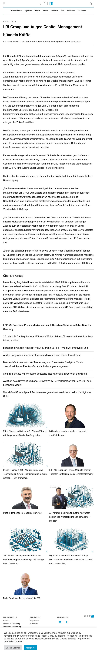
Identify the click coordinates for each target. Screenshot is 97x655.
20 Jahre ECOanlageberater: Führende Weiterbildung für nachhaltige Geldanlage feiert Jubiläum (23, 559)
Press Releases (10, 41)
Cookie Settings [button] (13, 648)
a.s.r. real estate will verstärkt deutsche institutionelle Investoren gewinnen (45, 373)
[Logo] (46, 4)
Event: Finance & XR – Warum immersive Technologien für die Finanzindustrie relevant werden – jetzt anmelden (25, 474)
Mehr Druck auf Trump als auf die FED (21, 598)
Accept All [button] (30, 648)
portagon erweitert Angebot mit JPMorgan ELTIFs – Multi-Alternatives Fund (45, 347)
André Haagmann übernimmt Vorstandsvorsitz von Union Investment (42, 355)
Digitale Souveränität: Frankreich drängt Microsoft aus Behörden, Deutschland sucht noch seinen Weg (70, 559)
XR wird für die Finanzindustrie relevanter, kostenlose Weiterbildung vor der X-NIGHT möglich (70, 517)
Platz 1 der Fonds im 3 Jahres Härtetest (22, 513)
